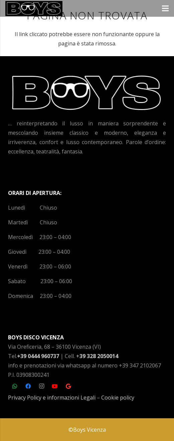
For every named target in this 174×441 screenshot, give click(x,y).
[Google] (68, 386)
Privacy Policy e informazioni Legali (52, 397)
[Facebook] (28, 386)
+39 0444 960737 (38, 356)
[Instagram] (41, 386)
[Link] (33, 8)
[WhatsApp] (14, 386)
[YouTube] (54, 386)
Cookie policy (117, 397)
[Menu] (165, 8)
